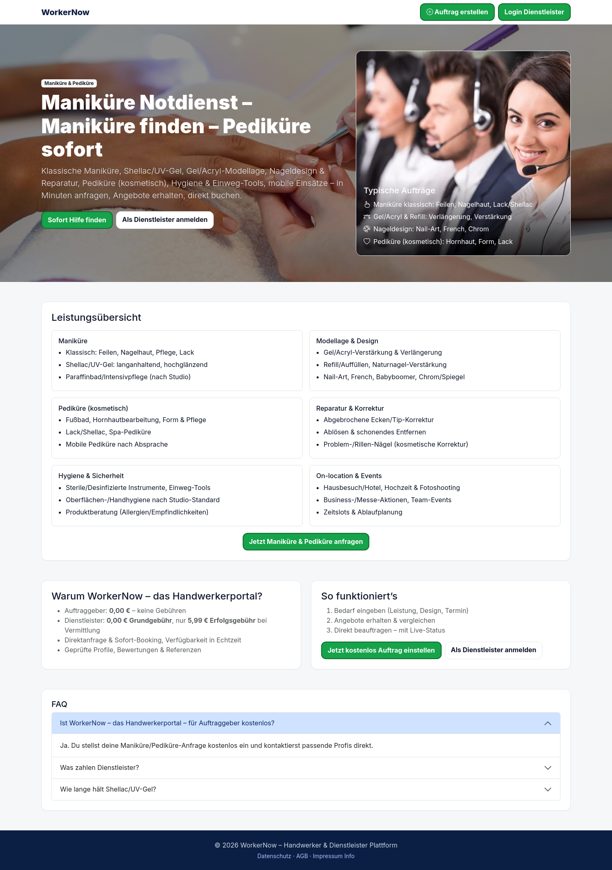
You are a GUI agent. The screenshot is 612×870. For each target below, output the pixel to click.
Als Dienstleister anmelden (165, 219)
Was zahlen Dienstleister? (99, 767)
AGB (302, 855)
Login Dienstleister (534, 12)
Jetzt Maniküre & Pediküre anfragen (306, 541)
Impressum (328, 855)
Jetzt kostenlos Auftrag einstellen (381, 650)
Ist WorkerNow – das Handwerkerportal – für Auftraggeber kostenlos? (167, 723)
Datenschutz (274, 855)
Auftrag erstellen (457, 12)
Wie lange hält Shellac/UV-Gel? (108, 789)
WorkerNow (65, 12)
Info (349, 855)
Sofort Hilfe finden (77, 220)
